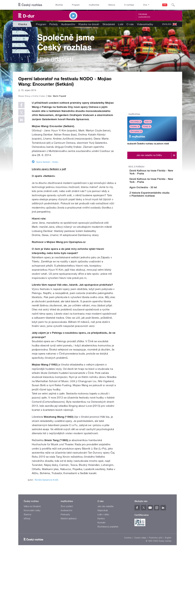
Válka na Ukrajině (32, 564)
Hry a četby (136, 122)
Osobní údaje (140, 595)
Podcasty (65, 572)
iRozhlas (59, 5)
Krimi (148, 122)
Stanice (111, 5)
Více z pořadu (136, 166)
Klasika (22, 24)
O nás (130, 24)
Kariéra (101, 576)
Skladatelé (109, 24)
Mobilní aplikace (69, 576)
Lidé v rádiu (103, 572)
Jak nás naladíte (106, 564)
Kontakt (101, 580)
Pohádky (135, 126)
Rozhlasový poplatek (108, 584)
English (168, 595)
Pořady (53, 24)
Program (76, 5)
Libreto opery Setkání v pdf (49, 226)
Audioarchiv (144, 17)
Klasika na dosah (89, 24)
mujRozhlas (94, 5)
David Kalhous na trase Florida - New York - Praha (160, 172)
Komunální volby (32, 568)
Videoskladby (145, 24)
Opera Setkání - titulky (47, 219)
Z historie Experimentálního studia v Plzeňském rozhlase (161, 210)
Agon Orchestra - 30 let (158, 195)
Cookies (127, 595)
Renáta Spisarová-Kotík (46, 537)
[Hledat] (173, 5)
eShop (27, 576)
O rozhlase (129, 5)
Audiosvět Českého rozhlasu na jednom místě (148, 144)
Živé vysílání (136, 131)
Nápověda (103, 568)
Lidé (120, 24)
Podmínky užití (155, 595)
